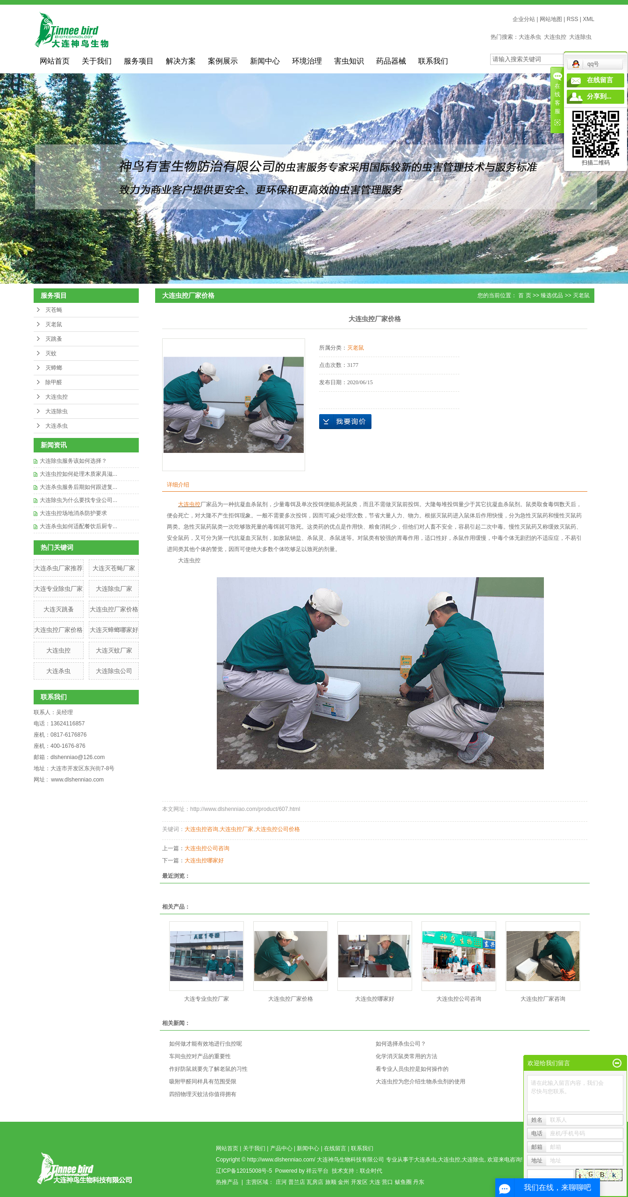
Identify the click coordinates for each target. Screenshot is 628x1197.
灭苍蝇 (53, 310)
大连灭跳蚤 (58, 609)
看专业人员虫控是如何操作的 (412, 1069)
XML (588, 19)
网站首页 (55, 61)
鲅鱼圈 (403, 1182)
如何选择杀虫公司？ (401, 1043)
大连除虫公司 (114, 670)
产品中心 (281, 1148)
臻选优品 (552, 295)
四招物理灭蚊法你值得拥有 (202, 1094)
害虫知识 (349, 61)
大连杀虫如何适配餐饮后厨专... (78, 526)
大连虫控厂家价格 (114, 609)
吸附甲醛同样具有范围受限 (202, 1081)
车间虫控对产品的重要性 (200, 1056)
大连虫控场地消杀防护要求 (73, 513)
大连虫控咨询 (201, 829)
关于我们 (97, 61)
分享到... (599, 96)
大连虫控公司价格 (277, 829)
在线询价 (345, 421)
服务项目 (139, 61)
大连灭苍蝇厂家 (114, 568)
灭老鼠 (53, 324)
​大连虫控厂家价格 (58, 629)
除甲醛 (53, 382)
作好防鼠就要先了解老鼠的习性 (208, 1069)
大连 (374, 1182)
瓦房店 (315, 1182)
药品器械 (391, 61)
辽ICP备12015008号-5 (244, 1171)
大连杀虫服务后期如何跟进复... (78, 487)
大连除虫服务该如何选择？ (73, 461)
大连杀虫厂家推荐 (58, 568)
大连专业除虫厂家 (58, 588)
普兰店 (296, 1182)
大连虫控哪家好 (204, 860)
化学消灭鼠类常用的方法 (406, 1056)
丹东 (418, 1182)
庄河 (281, 1182)
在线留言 (335, 1148)
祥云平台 (317, 1171)
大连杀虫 (530, 37)
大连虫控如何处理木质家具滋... (78, 474)
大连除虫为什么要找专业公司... (78, 500)
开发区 (359, 1182)
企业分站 (524, 19)
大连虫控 (555, 37)
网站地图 (551, 19)
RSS (572, 19)
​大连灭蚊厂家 (114, 650)
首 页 (524, 295)
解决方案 (181, 61)
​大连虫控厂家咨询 (543, 999)
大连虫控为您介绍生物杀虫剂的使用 (420, 1081)
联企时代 (371, 1171)
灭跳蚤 (53, 339)
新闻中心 (265, 61)
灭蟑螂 (53, 368)
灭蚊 (51, 353)
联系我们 (433, 61)
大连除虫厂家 (114, 588)
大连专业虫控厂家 (206, 999)
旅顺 (330, 1182)
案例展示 (223, 61)
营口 (387, 1182)
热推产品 (227, 1182)
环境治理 (307, 61)
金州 (343, 1182)
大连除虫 (580, 37)
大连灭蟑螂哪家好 (114, 629)
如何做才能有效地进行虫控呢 (205, 1043)
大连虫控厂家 (236, 829)
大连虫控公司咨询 (207, 848)
